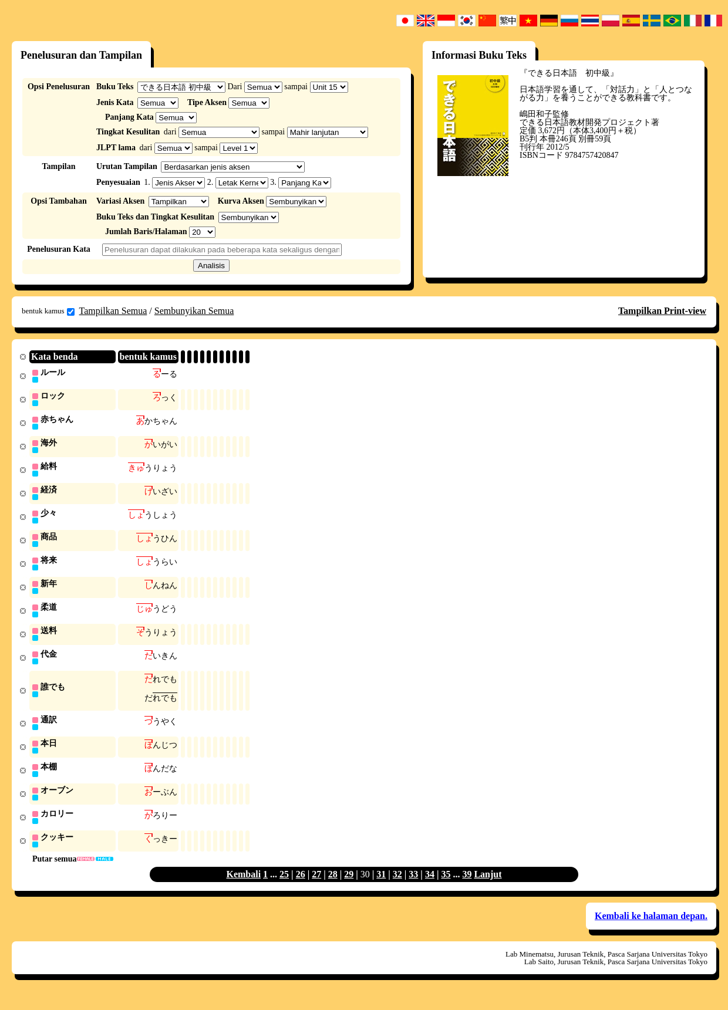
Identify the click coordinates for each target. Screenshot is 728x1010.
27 (316, 886)
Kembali (243, 886)
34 (429, 886)
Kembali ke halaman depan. (651, 928)
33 (413, 886)
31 (381, 886)
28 (333, 886)
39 (466, 886)
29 (348, 886)
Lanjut (487, 886)
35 (445, 886)
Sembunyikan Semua (194, 311)
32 (397, 886)
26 (300, 886)
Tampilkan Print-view (662, 311)
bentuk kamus (48, 311)
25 (284, 886)
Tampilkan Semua (113, 311)
